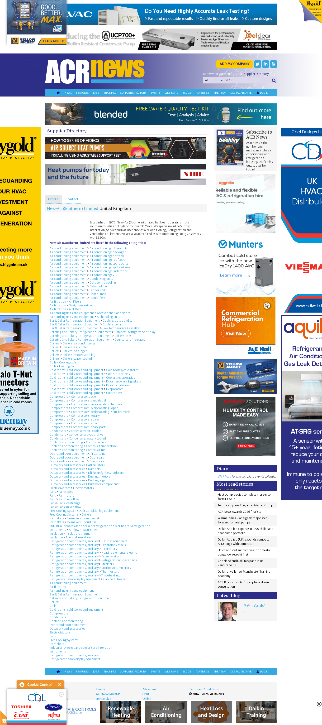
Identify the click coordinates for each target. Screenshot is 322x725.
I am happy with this (40, 707)
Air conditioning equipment (68, 248)
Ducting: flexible (99, 476)
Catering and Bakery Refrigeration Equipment (81, 332)
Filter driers (109, 549)
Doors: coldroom (118, 385)
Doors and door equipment (68, 453)
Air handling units (108, 317)
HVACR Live (103, 699)
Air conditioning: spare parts (109, 263)
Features (82, 92)
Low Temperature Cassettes (122, 328)
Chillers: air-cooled (75, 347)
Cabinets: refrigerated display (134, 332)
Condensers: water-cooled (87, 438)
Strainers (107, 564)
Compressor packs (84, 396)
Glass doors (98, 461)
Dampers (94, 469)
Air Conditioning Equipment (100, 510)
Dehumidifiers (99, 286)
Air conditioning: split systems (110, 267)
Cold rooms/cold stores (122, 370)
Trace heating (110, 575)
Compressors (59, 396)
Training (110, 92)
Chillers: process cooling (78, 355)
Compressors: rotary (85, 415)
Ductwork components (103, 484)
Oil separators (111, 556)
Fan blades (66, 491)
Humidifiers (97, 298)
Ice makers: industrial (81, 522)
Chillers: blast (123, 336)
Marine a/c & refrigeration (132, 526)
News (68, 92)
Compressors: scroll (84, 423)
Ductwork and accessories (67, 465)
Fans (53, 491)
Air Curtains (97, 453)
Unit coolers (114, 393)
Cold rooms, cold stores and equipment (76, 370)
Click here (224, 476)
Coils (53, 362)
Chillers (55, 343)
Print (145, 694)
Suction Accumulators (116, 568)
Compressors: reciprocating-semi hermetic (100, 412)
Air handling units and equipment (72, 313)
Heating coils (68, 366)
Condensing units (101, 278)
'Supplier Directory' (256, 74)
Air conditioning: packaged (108, 252)
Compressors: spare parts (89, 427)
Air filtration (58, 301)
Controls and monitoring (66, 442)
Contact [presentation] (72, 199)
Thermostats (110, 571)
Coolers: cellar (112, 324)
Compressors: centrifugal (88, 400)
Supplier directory (133, 92)
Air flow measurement (84, 530)
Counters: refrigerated (130, 339)
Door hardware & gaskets (123, 381)
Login (262, 93)
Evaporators (114, 389)
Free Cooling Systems (64, 510)
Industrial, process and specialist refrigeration (81, 526)
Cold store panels (118, 374)
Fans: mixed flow (70, 507)
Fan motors (66, 495)
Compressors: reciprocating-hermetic (97, 404)
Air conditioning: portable (107, 256)
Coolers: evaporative (120, 377)
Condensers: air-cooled (85, 431)
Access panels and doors (113, 313)
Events (156, 92)
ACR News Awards (108, 694)
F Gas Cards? (254, 606)
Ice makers (57, 518)
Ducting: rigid (97, 480)
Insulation (56, 533)
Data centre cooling (103, 282)
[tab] (53, 199)
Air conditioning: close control (110, 248)
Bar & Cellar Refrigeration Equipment (75, 320)
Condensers (58, 431)
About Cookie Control (21, 685)
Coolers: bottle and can (118, 320)
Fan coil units (98, 290)
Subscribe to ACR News (259, 134)
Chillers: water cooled (77, 358)
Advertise (202, 92)
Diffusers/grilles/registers (106, 472)
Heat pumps (98, 294)
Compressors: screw (85, 419)
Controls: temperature (101, 446)
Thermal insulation (78, 537)
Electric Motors (60, 488)
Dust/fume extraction (83, 305)
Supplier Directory (66, 131)
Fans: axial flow (69, 499)
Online (146, 699)
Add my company (235, 64)
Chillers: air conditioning (78, 343)
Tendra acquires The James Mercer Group (245, 505)
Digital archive (240, 92)
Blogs (186, 92)
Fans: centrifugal (70, 503)
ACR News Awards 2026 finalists (239, 511)
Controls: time (95, 450)
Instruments (58, 530)
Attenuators (96, 465)
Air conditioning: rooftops (107, 259)
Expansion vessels (113, 545)
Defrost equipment (114, 541)
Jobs (96, 92)
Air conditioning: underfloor (109, 271)
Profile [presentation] (53, 199)
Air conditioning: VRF (104, 275)
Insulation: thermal (78, 533)
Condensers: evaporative (86, 434)
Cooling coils (67, 362)
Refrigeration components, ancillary (74, 541)
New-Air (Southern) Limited (72, 208)
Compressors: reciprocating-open (94, 408)
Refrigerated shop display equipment (75, 579)
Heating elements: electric (119, 552)
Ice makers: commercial (83, 518)
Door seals (97, 457)
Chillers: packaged (75, 351)
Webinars (171, 92)
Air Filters (75, 301)
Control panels (96, 442)
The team (219, 92)
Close (59, 684)
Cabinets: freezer (115, 579)
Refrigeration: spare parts (119, 560)
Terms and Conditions (204, 689)
